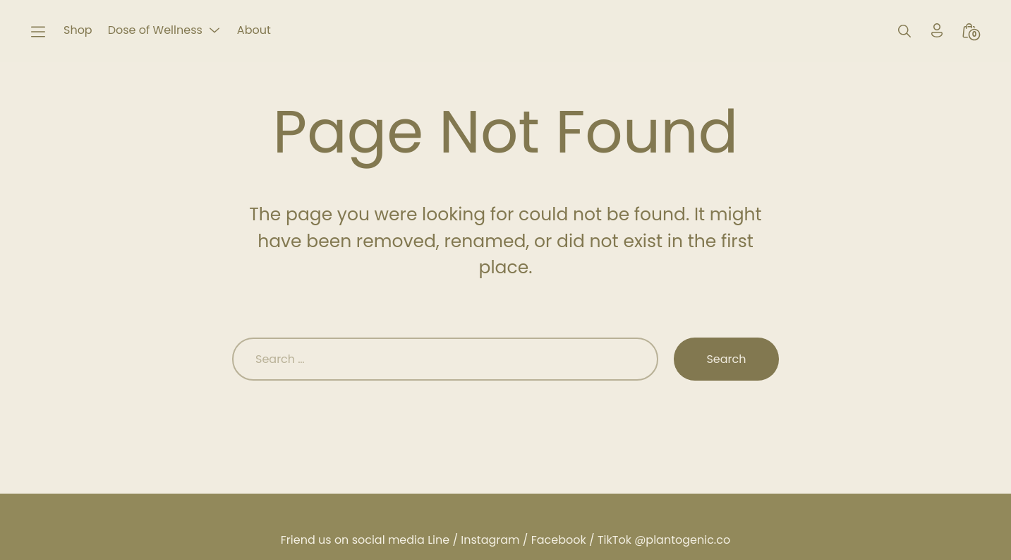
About (254, 30)
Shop (77, 30)
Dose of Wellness (155, 30)
